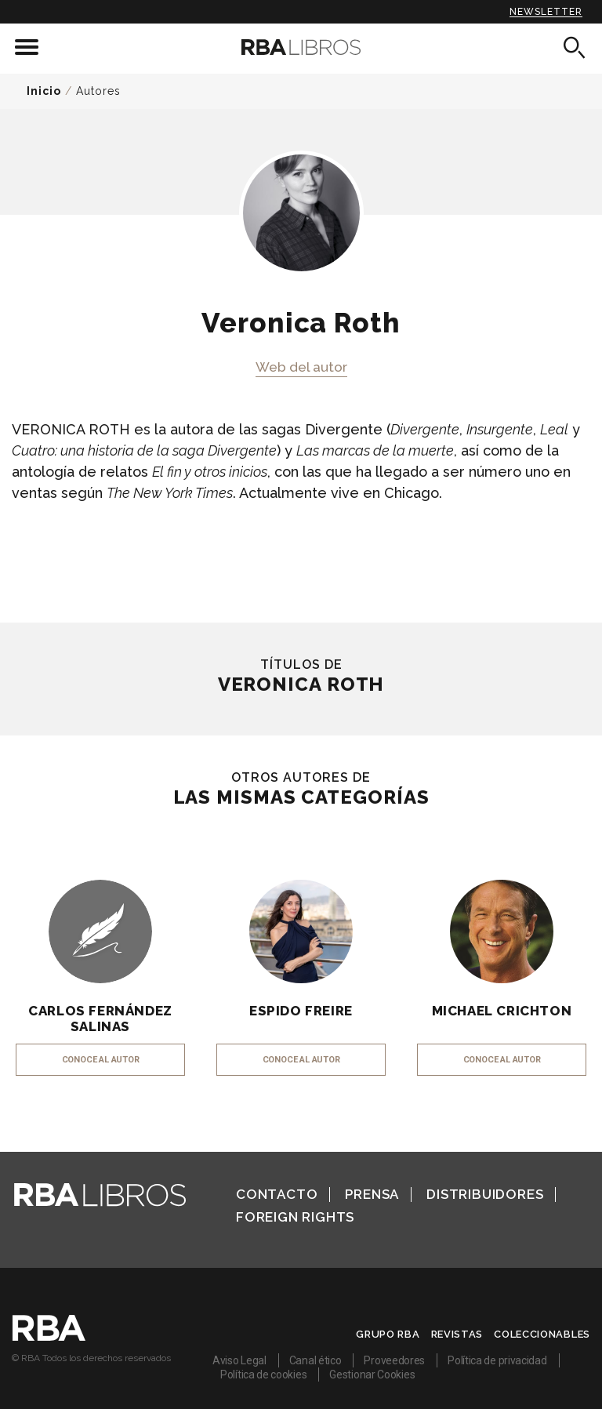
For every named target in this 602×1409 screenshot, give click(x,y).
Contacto (276, 1194)
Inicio (44, 91)
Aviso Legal (239, 1360)
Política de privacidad (497, 1360)
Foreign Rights (295, 1217)
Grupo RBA (387, 1334)
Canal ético (315, 1360)
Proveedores (394, 1360)
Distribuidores (484, 1194)
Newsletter (546, 11)
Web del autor (301, 367)
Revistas (457, 1334)
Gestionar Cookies (372, 1374)
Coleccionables (542, 1334)
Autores (98, 91)
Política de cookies (263, 1374)
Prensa (372, 1194)
